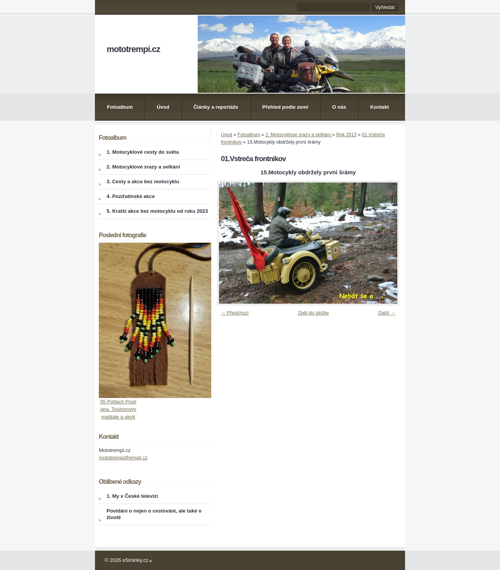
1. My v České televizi (132, 496)
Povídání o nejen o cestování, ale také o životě (154, 514)
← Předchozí (234, 313)
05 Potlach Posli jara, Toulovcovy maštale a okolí (118, 409)
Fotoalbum (120, 107)
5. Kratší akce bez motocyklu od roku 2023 (157, 211)
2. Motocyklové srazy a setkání (299, 134)
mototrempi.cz (133, 49)
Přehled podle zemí (285, 107)
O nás (339, 107)
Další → (386, 313)
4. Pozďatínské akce (131, 196)
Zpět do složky (313, 313)
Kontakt (379, 107)
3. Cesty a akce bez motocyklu (143, 181)
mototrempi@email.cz (123, 458)
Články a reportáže (215, 107)
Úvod (163, 107)
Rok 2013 (346, 134)
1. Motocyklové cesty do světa (143, 152)
